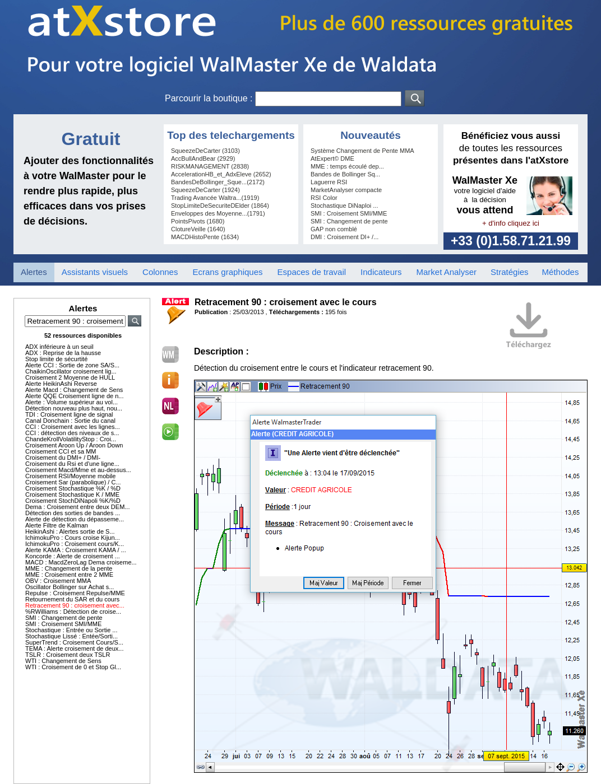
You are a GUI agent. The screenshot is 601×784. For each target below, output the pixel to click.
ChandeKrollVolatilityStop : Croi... (70, 439)
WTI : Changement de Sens (63, 660)
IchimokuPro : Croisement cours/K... (74, 543)
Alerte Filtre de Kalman (56, 525)
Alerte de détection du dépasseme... (74, 519)
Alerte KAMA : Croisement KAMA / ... (75, 550)
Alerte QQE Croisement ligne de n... (74, 396)
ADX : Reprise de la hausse (63, 352)
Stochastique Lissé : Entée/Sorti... (71, 636)
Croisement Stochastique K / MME (72, 494)
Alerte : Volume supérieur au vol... (71, 402)
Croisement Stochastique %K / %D (73, 488)
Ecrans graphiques (227, 272)
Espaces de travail (312, 272)
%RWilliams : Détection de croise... (73, 611)
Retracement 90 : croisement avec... (74, 605)
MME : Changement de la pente (68, 568)
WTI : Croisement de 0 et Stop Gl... (73, 667)
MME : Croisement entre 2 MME (69, 574)
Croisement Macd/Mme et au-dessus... (78, 469)
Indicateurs (380, 272)
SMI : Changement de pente (64, 617)
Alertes (34, 272)
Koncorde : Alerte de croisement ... (72, 556)
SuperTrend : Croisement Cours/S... (74, 642)
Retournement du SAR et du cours (72, 599)
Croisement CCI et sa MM (60, 451)
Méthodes (560, 272)
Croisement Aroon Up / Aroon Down (74, 445)
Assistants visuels (95, 272)
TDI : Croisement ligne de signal (69, 414)
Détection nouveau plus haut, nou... (73, 408)
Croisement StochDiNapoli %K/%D (73, 500)
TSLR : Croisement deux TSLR (67, 654)
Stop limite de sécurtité (56, 359)
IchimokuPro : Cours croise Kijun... (72, 537)
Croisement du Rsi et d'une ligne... (72, 463)
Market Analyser (446, 272)
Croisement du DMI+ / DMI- (62, 457)
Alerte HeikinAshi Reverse (61, 383)
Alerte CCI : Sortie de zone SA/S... (72, 365)
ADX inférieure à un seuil (59, 346)
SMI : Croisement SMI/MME (63, 623)
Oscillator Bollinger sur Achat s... (69, 587)
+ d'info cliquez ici (510, 223)
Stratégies (510, 272)
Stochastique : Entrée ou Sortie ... (71, 630)
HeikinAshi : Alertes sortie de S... (70, 531)
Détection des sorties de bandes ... (72, 513)
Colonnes (160, 272)
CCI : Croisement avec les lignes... (72, 426)
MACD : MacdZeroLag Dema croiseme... (81, 562)
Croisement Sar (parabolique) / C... (73, 482)
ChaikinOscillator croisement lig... (71, 371)
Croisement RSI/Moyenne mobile (70, 476)
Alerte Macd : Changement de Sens (74, 389)
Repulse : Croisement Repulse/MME (75, 593)
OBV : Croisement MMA (58, 580)
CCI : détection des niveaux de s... (72, 433)
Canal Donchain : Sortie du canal (70, 420)
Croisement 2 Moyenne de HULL (70, 377)
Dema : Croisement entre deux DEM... (77, 506)
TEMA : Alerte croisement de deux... (74, 648)
